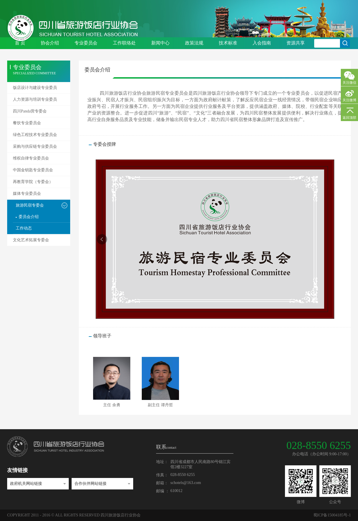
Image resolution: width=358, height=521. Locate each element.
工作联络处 (124, 42)
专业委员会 (85, 42)
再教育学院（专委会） (33, 182)
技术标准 (228, 42)
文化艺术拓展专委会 (31, 240)
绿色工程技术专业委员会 (35, 135)
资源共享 (295, 42)
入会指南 (262, 42)
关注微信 (349, 83)
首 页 (20, 42)
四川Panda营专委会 (30, 111)
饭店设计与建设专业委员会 (35, 89)
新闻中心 (160, 42)
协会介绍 (50, 42)
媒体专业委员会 (27, 193)
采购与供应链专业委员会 (35, 146)
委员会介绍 (29, 217)
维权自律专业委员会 (31, 158)
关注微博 (349, 100)
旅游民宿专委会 (30, 205)
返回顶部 (349, 118)
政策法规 (194, 42)
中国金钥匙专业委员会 (33, 170)
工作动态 (24, 228)
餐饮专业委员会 (27, 123)
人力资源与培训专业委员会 (35, 101)
